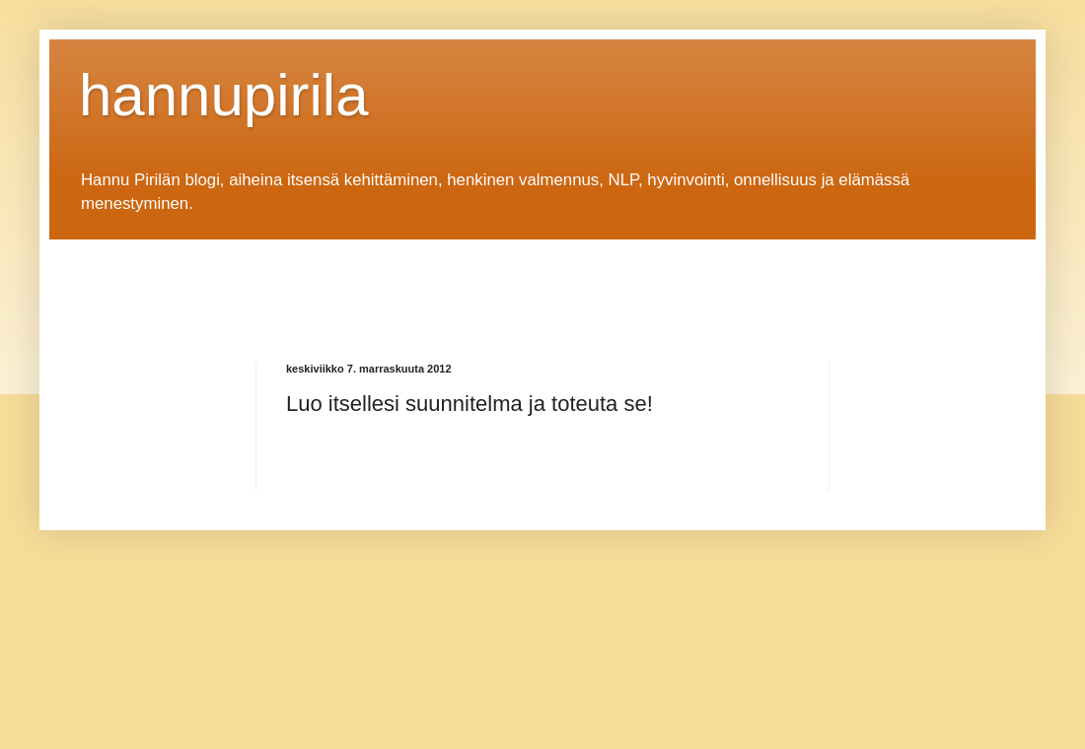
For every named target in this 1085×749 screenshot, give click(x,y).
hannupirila (224, 95)
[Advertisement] (438, 283)
